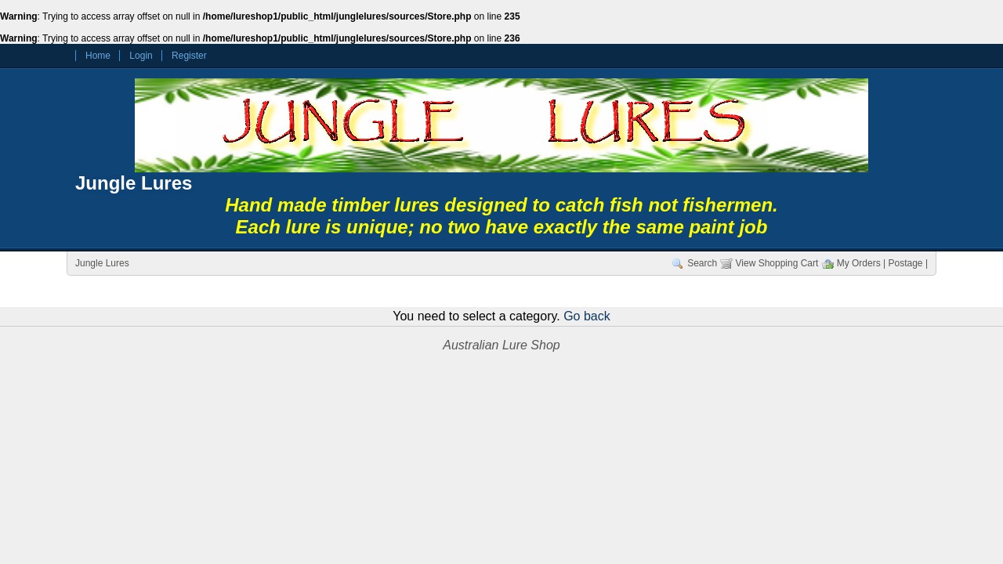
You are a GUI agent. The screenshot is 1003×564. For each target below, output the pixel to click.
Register (189, 55)
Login (140, 55)
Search (702, 263)
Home (97, 55)
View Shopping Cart (777, 263)
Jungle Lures (133, 182)
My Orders (859, 263)
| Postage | (905, 263)
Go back (586, 316)
